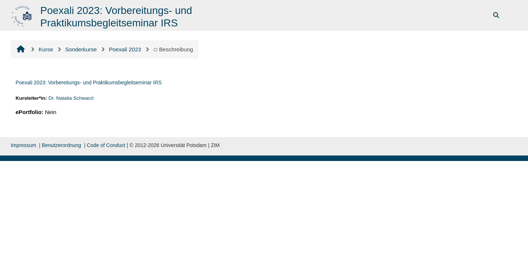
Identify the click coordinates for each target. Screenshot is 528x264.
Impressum (23, 145)
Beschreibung (173, 49)
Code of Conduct (106, 145)
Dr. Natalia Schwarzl (71, 98)
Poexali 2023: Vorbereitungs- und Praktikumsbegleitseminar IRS (88, 82)
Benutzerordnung (61, 145)
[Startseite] (22, 15)
